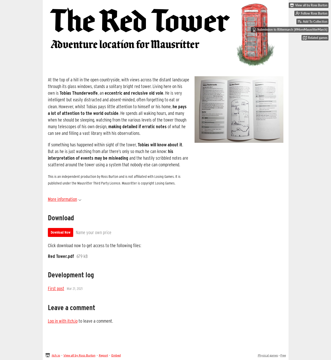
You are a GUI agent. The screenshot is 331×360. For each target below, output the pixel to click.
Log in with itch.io (63, 321)
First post (56, 288)
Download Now (60, 232)
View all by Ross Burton (79, 355)
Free (283, 355)
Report (103, 355)
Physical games (268, 355)
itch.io (56, 355)
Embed (116, 355)
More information (64, 199)
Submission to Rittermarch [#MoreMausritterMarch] (289, 30)
